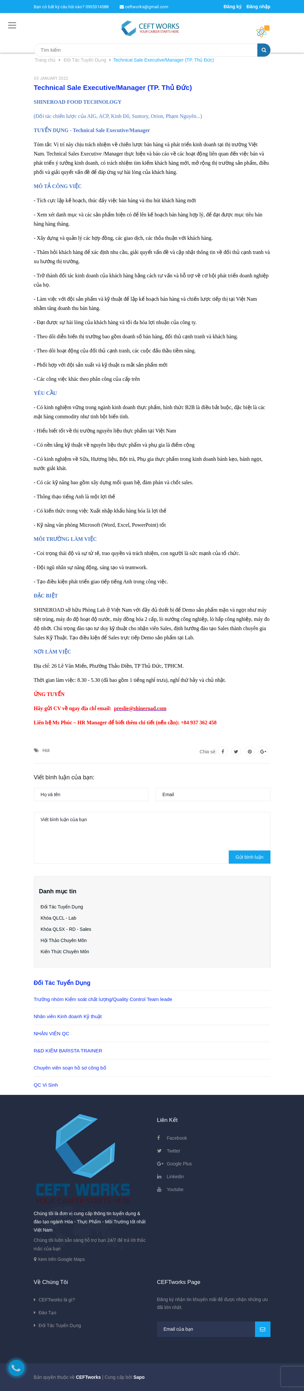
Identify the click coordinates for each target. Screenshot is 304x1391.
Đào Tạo (48, 1312)
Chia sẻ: (208, 751)
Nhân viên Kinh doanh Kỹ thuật (68, 1016)
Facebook (177, 1138)
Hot (46, 750)
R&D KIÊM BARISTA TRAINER (68, 1050)
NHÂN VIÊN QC (51, 1033)
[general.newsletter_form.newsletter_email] (213, 1329)
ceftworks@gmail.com (144, 6)
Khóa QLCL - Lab (58, 918)
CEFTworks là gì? (57, 1299)
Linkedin (175, 1176)
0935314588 (96, 6)
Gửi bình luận (250, 857)
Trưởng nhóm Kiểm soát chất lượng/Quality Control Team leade (103, 999)
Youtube (175, 1189)
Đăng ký (232, 6)
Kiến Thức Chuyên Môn (65, 951)
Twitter (173, 1151)
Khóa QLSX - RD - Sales (66, 929)
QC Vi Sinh (46, 1085)
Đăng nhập (258, 6)
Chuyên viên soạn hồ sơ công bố (70, 1068)
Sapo (139, 1377)
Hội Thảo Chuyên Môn (64, 940)
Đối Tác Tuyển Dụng (62, 906)
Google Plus (179, 1163)
